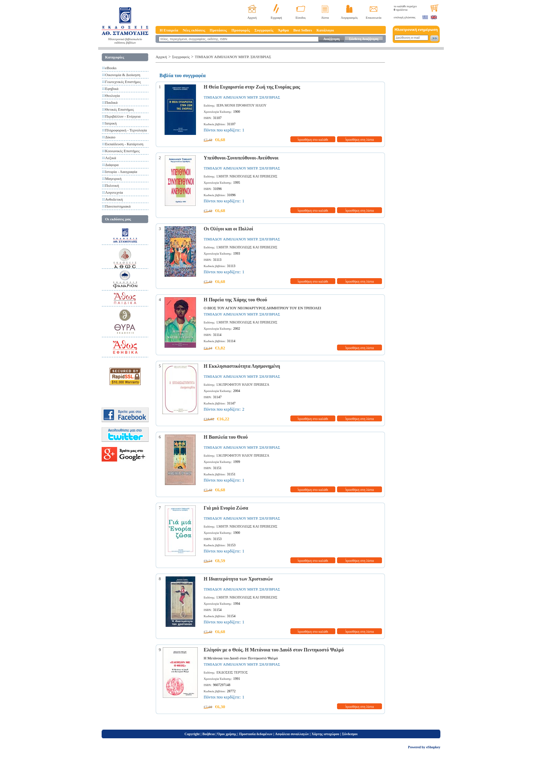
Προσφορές (240, 30)
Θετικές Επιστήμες (119, 109)
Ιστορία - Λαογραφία (121, 172)
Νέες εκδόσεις (194, 30)
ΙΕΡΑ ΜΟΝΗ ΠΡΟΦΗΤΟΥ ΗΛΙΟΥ (241, 105)
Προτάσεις (218, 30)
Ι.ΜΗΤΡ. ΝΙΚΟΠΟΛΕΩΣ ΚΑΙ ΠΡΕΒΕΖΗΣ (246, 176)
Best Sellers (302, 30)
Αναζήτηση (331, 39)
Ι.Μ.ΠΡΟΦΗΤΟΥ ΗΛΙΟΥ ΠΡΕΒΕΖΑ (242, 384)
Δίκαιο (110, 137)
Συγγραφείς (263, 30)
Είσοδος (301, 17)
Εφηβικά (112, 88)
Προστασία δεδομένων (255, 734)
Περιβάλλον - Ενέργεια (123, 116)
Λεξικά (110, 158)
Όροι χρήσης (226, 734)
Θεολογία (112, 95)
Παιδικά (111, 102)
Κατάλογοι (325, 30)
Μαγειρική (113, 178)
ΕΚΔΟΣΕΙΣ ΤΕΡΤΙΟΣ (231, 672)
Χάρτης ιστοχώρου (325, 734)
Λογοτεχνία (114, 192)
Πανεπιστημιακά (118, 206)
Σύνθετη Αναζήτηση (363, 39)
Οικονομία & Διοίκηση (122, 75)
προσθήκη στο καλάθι (313, 139)
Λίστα (325, 17)
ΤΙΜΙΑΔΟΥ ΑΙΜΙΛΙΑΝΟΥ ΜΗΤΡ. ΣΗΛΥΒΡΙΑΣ (233, 57)
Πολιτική (112, 185)
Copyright (192, 734)
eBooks (110, 68)
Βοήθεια (209, 734)
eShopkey (433, 747)
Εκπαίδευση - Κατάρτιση (124, 144)
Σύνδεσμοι (349, 734)
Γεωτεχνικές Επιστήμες (123, 82)
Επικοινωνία (373, 17)
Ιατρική (111, 123)
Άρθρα (283, 30)
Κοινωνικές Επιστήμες (122, 151)
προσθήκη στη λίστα (359, 139)
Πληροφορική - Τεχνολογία (126, 130)
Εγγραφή (276, 17)
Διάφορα (112, 165)
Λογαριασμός (349, 17)
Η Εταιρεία (169, 30)
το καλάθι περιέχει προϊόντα (405, 7)
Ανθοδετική (114, 199)
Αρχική (252, 17)
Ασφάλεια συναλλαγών (292, 734)
